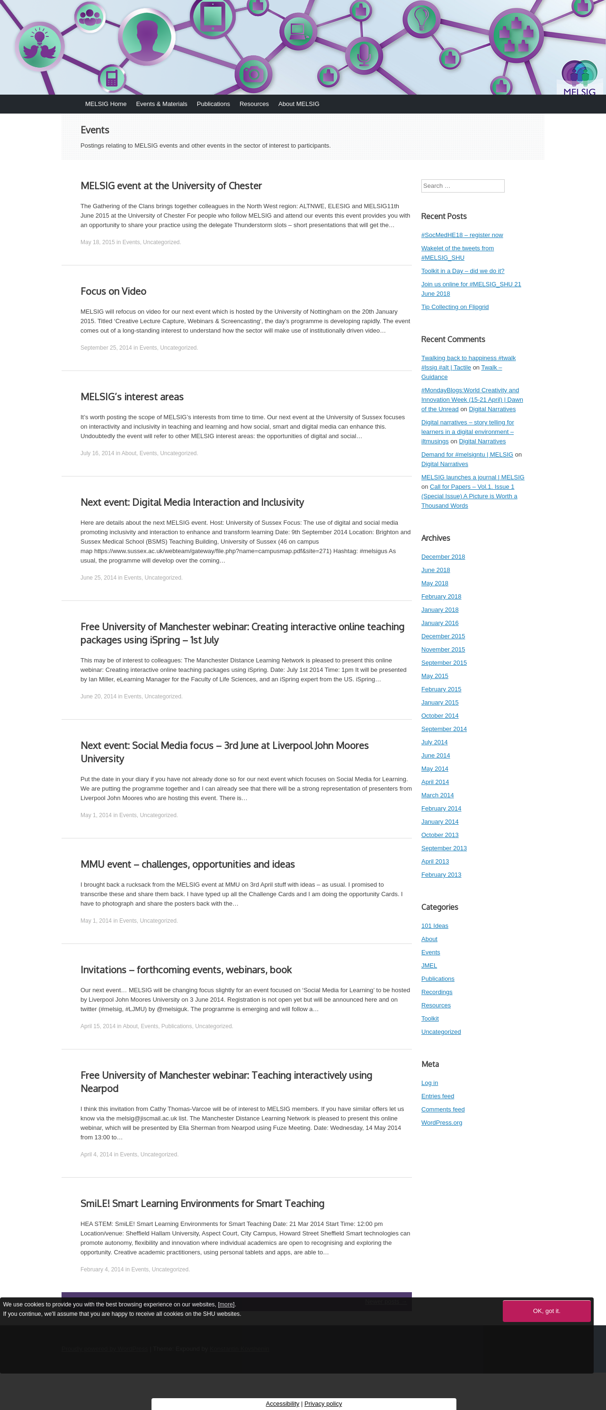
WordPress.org (441, 1122)
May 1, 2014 (96, 815)
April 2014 (435, 781)
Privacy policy (323, 1403)
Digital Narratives (492, 409)
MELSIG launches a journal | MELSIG (473, 477)
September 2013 (444, 848)
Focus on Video (113, 291)
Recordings (437, 992)
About (129, 453)
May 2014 (434, 768)
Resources (254, 103)
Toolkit (430, 1018)
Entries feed (437, 1096)
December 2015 (443, 636)
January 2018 (440, 609)
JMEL (429, 965)
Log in (429, 1082)
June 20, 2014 (98, 696)
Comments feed (443, 1109)
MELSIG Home (105, 103)
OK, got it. (547, 1310)
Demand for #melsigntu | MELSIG (467, 454)
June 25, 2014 (98, 577)
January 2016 (440, 622)
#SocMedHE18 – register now (462, 234)
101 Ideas (434, 925)
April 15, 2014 (98, 1026)
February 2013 (441, 874)
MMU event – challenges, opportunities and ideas (187, 864)
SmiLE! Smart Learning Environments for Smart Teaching (202, 1203)
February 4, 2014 (102, 1269)
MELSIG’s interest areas (132, 396)
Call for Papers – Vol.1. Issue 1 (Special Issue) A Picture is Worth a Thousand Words (469, 496)
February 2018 (441, 596)
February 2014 (441, 808)
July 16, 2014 (97, 453)
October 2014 (440, 715)
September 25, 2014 (106, 347)
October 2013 (440, 834)
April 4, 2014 (96, 1154)
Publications (213, 103)
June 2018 (435, 569)
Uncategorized (161, 242)
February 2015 (441, 689)
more (226, 1304)
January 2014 (440, 821)
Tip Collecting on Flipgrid (455, 306)
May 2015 (434, 675)
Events (131, 242)
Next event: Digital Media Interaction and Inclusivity (192, 502)
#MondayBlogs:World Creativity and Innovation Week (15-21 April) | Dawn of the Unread (472, 400)
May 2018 (434, 583)
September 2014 (444, 728)
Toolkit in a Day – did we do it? (463, 270)
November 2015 (443, 649)
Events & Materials (161, 103)
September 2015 (444, 662)
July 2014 (434, 742)
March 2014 (437, 795)
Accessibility (283, 1403)
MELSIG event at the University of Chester (171, 185)
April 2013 (435, 861)
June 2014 (435, 755)
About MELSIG (299, 103)
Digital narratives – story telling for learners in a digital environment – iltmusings (467, 432)
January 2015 (440, 702)
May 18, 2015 (97, 242)
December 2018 (443, 556)
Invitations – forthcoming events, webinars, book (186, 969)
